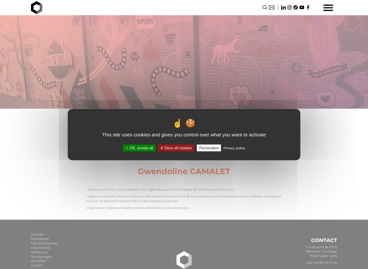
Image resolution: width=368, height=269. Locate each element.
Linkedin (283, 7)
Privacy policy (234, 148)
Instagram (289, 7)
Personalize (209, 148)
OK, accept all (139, 148)
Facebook (308, 7)
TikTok (295, 7)
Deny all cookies (176, 148)
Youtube (301, 7)
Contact (272, 7)
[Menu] (328, 7)
